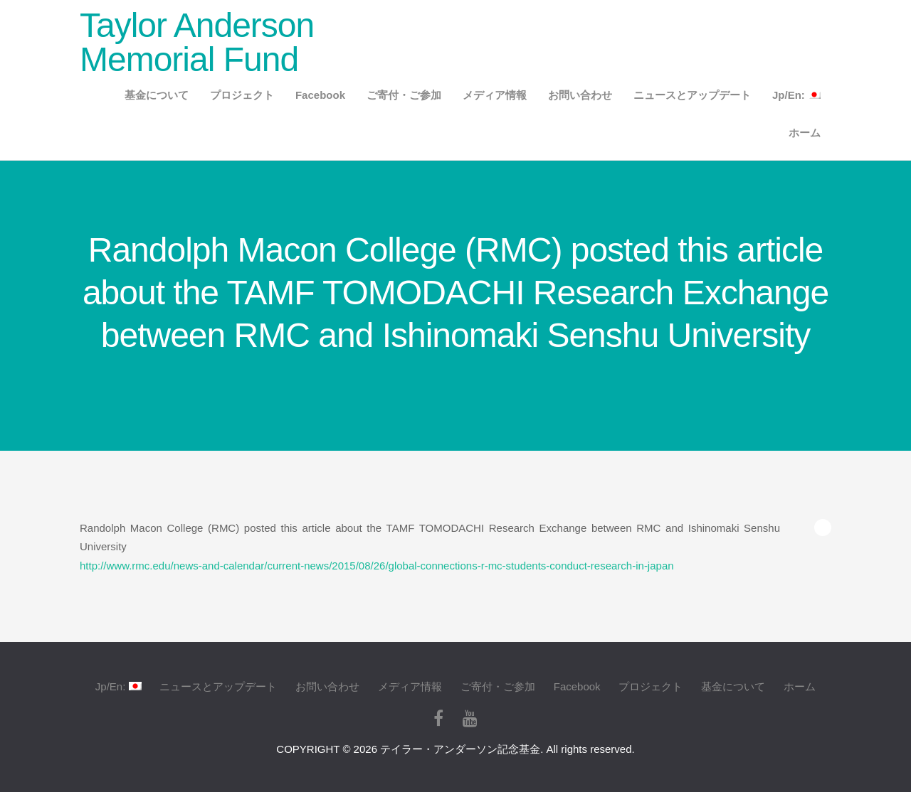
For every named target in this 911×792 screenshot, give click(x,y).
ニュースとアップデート (692, 95)
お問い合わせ (580, 95)
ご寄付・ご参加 (404, 95)
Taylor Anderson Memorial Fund (197, 42)
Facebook (320, 95)
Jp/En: (796, 95)
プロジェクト (242, 95)
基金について (157, 95)
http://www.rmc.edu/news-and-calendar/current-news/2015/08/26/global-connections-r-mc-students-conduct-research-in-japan (377, 566)
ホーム (805, 133)
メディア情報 (495, 95)
